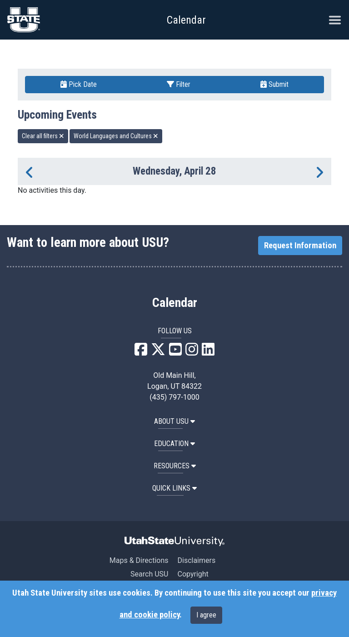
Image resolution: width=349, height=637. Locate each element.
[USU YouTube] (175, 352)
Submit (274, 84)
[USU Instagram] (191, 352)
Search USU (149, 574)
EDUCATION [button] (174, 443)
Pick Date (78, 84)
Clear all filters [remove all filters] (43, 136)
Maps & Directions (139, 560)
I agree (206, 615)
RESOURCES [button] (175, 465)
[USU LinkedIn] (208, 352)
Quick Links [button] (174, 488)
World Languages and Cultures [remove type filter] (116, 136)
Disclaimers (196, 560)
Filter (178, 84)
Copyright (192, 574)
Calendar (174, 302)
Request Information (300, 246)
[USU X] (158, 352)
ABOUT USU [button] (174, 421)
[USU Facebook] (141, 352)
